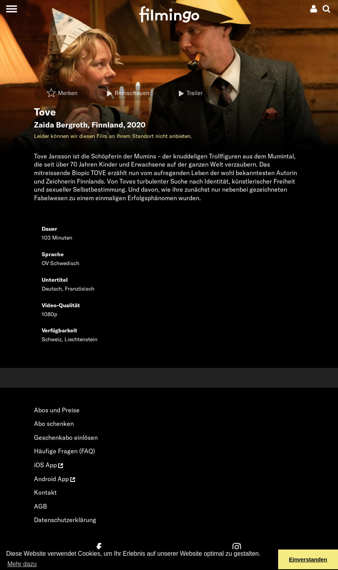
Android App (54, 479)
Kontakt (45, 492)
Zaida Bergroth (61, 124)
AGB (40, 506)
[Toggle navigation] (11, 8)
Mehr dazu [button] (22, 564)
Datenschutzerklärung (65, 520)
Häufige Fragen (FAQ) (64, 451)
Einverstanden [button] (308, 559)
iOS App (48, 465)
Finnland (107, 124)
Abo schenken (54, 423)
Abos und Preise (57, 410)
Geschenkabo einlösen (66, 437)
